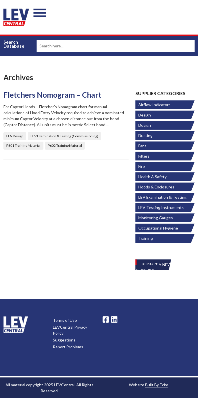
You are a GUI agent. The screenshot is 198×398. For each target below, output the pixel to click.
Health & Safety (152, 176)
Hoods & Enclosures (156, 186)
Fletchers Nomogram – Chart (52, 95)
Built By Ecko (156, 384)
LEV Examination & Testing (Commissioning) (64, 136)
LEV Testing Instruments (161, 207)
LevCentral (15, 324)
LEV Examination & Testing (162, 197)
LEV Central (16, 17)
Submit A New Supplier (153, 267)
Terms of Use (65, 320)
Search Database (13, 44)
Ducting (145, 135)
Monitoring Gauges (155, 217)
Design (144, 114)
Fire (141, 166)
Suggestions (64, 339)
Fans (142, 145)
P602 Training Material (65, 145)
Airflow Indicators (154, 104)
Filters (143, 156)
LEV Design (14, 136)
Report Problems (68, 346)
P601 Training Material (23, 145)
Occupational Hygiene (158, 228)
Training (145, 238)
